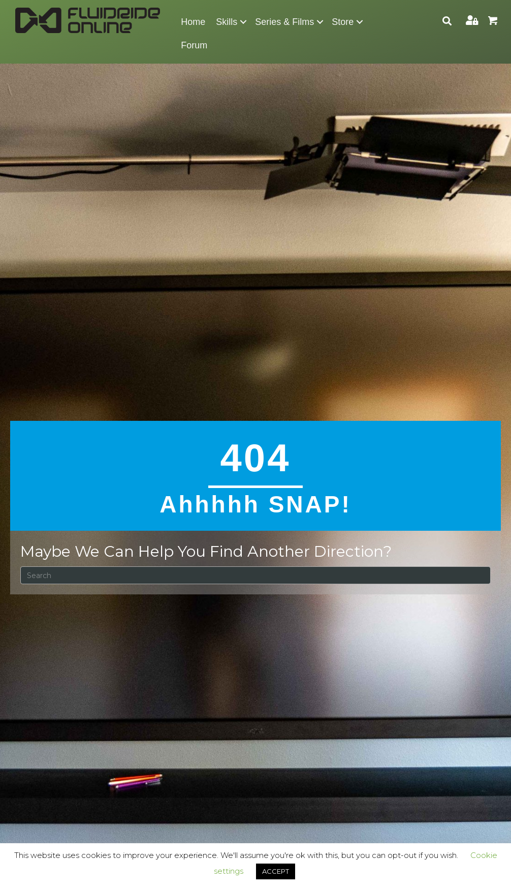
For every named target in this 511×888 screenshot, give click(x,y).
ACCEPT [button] (275, 871)
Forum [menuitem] (194, 45)
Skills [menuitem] (226, 22)
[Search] (255, 575)
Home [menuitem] (193, 22)
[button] (243, 22)
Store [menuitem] (343, 22)
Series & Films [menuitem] (284, 22)
